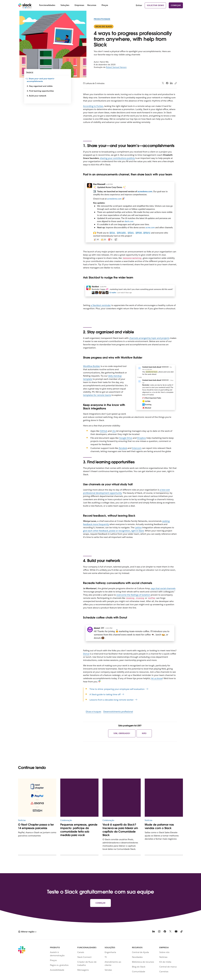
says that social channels (163, 588)
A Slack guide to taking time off (105, 694)
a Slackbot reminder (101, 305)
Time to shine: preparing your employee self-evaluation (117, 689)
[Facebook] (165, 931)
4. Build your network (36, 96)
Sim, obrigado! (121, 733)
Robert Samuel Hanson (116, 67)
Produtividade (102, 19)
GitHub (103, 431)
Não (144, 733)
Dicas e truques (93, 711)
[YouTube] (176, 931)
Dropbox (141, 438)
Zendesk (123, 448)
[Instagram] (159, 931)
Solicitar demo (155, 5)
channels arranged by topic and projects (149, 338)
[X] (170, 931)
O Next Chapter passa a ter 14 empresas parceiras (36, 826)
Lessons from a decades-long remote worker (112, 699)
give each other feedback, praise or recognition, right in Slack (113, 530)
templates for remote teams (97, 395)
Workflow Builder (91, 366)
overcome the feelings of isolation (133, 594)
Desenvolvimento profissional (118, 711)
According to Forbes (93, 106)
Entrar (139, 5)
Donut (86, 653)
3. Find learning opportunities (40, 91)
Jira (114, 431)
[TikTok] (181, 931)
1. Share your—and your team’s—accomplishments (41, 79)
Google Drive (125, 438)
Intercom (136, 448)
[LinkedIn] (153, 931)
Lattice (138, 527)
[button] (27, 931)
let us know (156, 678)
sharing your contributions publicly (117, 158)
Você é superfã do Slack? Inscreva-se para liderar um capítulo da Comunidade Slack (120, 830)
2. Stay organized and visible (40, 86)
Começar (176, 5)
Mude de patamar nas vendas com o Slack (159, 826)
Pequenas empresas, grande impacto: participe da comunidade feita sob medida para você (78, 830)
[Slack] (25, 5)
